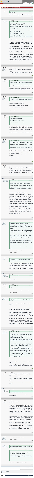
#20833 (32, 283)
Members (4, 3)
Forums (1, 3)
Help (32, 2)
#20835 (32, 329)
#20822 (32, 19)
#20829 (32, 178)
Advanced (33, 3)
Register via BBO (25, 2)
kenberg (3, 19)
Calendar (6, 3)
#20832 (32, 273)
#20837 (32, 388)
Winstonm (3, 283)
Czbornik (3, 8)
